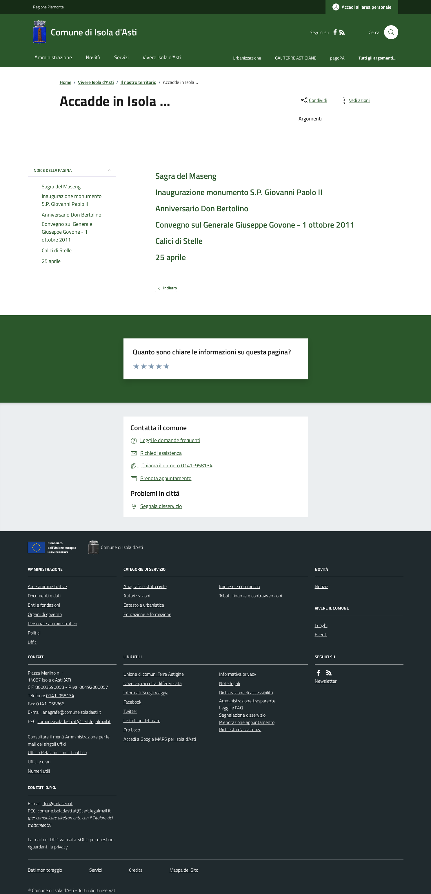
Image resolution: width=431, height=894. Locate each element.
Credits (135, 869)
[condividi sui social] (313, 100)
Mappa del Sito (184, 869)
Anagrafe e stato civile (145, 586)
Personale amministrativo (52, 623)
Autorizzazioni (136, 595)
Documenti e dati (44, 595)
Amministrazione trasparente (247, 700)
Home (65, 82)
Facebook (132, 701)
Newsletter (326, 680)
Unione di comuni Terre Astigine (153, 673)
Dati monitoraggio (45, 869)
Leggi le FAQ (231, 707)
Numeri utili (39, 770)
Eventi (321, 634)
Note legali (229, 683)
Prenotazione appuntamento (246, 722)
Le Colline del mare (141, 720)
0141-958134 (60, 695)
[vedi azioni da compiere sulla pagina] (355, 100)
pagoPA (337, 58)
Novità (93, 57)
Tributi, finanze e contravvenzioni (250, 595)
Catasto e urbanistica (143, 604)
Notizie (321, 586)
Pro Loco (131, 729)
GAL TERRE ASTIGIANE (295, 58)
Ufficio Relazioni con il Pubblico (57, 752)
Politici (34, 632)
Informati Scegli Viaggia (145, 692)
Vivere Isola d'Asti (162, 57)
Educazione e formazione (147, 614)
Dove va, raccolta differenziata (152, 683)
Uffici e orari (39, 761)
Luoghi (321, 625)
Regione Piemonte (48, 7)
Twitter (130, 711)
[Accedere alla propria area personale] (361, 7)
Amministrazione (53, 57)
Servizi (121, 57)
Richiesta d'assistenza (240, 729)
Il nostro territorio (138, 82)
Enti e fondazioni (44, 604)
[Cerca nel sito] (388, 32)
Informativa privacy (237, 673)
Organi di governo (45, 614)
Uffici (32, 642)
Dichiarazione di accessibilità (246, 692)
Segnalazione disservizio (242, 714)
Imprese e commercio (239, 586)
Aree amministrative (47, 586)
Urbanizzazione (247, 58)
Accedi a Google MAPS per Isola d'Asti (159, 739)
